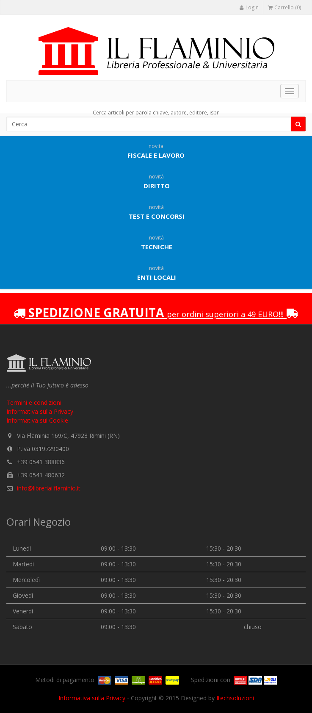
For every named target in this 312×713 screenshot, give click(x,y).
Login (249, 7)
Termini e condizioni (33, 402)
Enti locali (156, 273)
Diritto (157, 181)
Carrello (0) (284, 7)
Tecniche (156, 242)
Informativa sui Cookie (37, 420)
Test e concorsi (157, 211)
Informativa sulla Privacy (39, 411)
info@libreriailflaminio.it (48, 488)
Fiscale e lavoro (156, 150)
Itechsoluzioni (235, 698)
